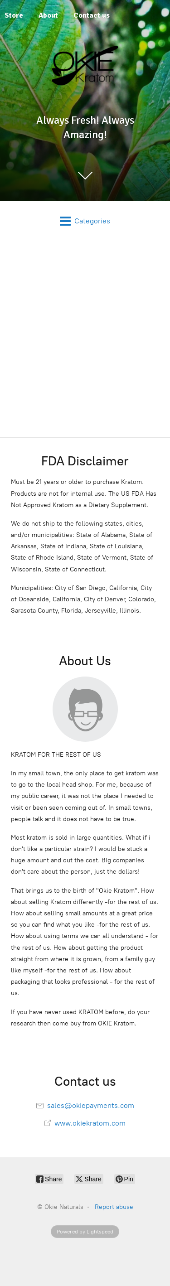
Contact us (91, 15)
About (48, 15)
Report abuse (114, 1207)
